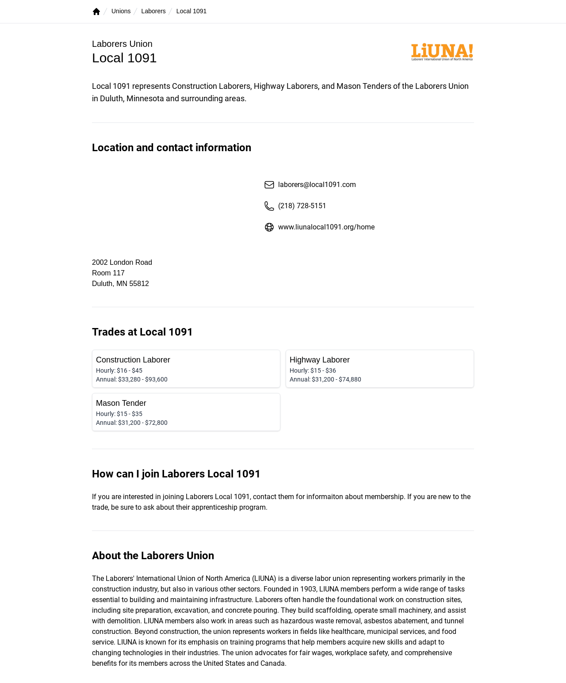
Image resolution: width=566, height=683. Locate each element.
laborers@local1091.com (310, 184)
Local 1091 (191, 11)
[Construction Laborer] (186, 368)
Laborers (154, 11)
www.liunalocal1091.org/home (319, 227)
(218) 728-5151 (295, 206)
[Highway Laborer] (380, 368)
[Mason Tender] (186, 412)
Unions (121, 11)
